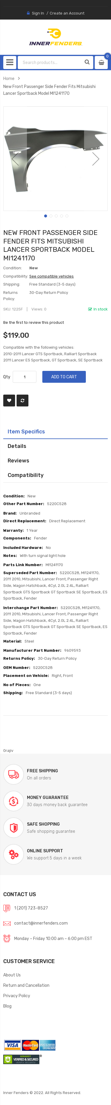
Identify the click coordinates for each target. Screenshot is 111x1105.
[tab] (55, 431)
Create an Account (67, 13)
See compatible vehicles (51, 276)
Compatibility (26, 475)
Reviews (18, 460)
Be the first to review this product (33, 322)
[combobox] (49, 62)
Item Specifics (26, 431)
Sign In (38, 13)
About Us (12, 975)
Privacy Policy (16, 995)
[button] (15, 158)
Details (17, 446)
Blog (7, 1006)
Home (9, 78)
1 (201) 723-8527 (31, 908)
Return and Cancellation (26, 985)
